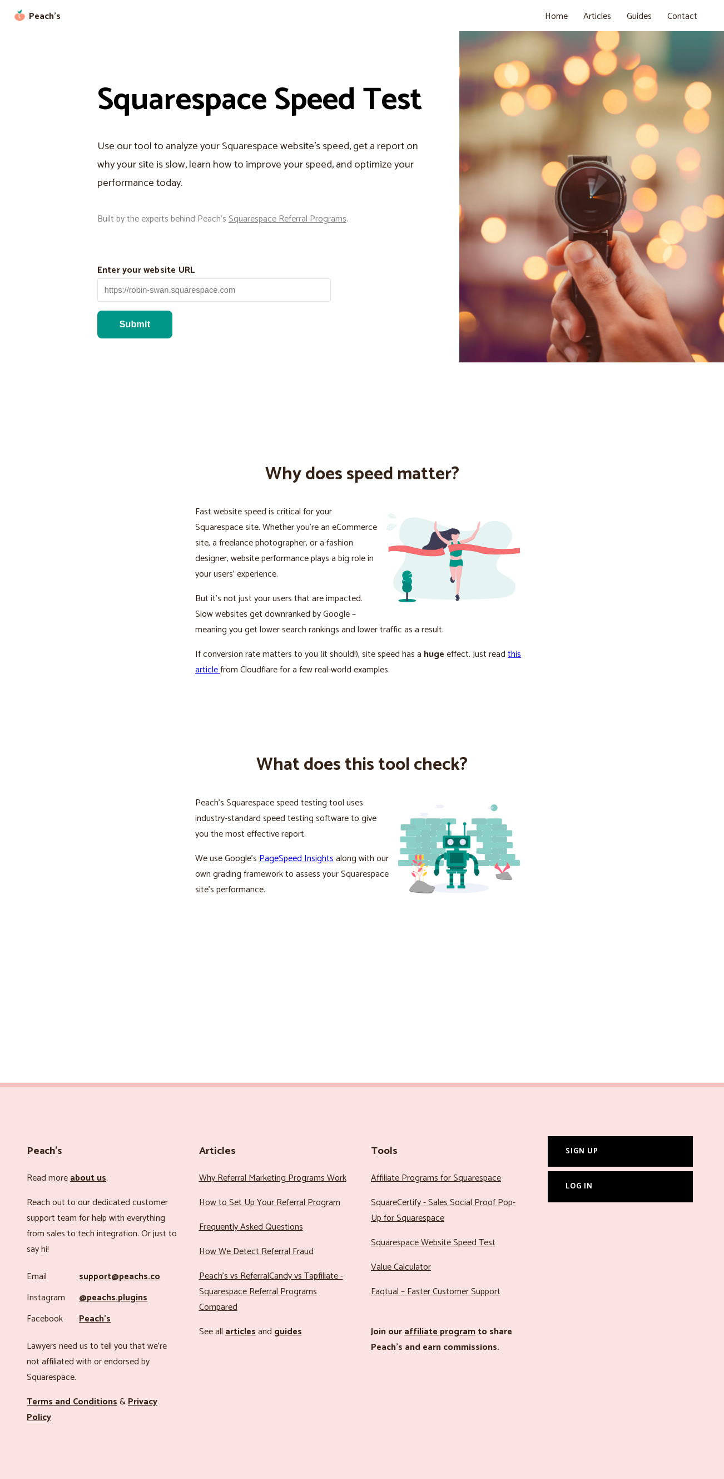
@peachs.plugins (113, 1297)
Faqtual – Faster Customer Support (435, 1291)
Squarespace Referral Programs (287, 219)
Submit (135, 324)
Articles (597, 16)
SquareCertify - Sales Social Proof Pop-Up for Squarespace (443, 1210)
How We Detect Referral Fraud (256, 1251)
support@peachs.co (119, 1276)
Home (556, 16)
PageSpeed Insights (296, 858)
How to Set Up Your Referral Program (269, 1202)
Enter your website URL (146, 270)
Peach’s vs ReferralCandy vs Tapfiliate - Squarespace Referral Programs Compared (271, 1292)
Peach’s (95, 1318)
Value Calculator (401, 1267)
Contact (682, 16)
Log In (579, 1186)
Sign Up (582, 1151)
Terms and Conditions (72, 1401)
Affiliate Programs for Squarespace (436, 1178)
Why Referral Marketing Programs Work (272, 1178)
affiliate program (439, 1331)
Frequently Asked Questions (251, 1227)
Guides (639, 16)
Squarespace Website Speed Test (433, 1242)
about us (88, 1178)
